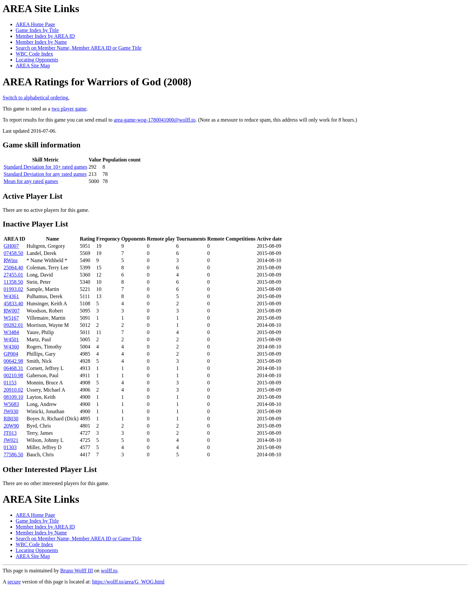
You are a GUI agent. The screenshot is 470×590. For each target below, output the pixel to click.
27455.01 (13, 275)
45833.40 (13, 303)
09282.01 (13, 325)
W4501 (11, 339)
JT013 (10, 433)
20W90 (11, 426)
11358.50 (13, 282)
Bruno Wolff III (76, 570)
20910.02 (13, 390)
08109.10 (13, 397)
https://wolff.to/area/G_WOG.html (128, 581)
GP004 (11, 354)
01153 (10, 382)
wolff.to (109, 570)
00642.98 (13, 361)
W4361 (11, 296)
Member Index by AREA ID (45, 36)
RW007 (12, 310)
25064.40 (13, 267)
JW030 (11, 411)
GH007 (11, 246)
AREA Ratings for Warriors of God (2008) (97, 82)
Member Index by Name (41, 42)
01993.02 (13, 289)
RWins (11, 260)
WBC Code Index (34, 54)
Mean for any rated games (31, 181)
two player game (69, 108)
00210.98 (13, 375)
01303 (10, 447)
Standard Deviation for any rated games (45, 174)
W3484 (11, 332)
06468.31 (13, 368)
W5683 (11, 404)
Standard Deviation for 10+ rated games (45, 167)
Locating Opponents (37, 59)
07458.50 (13, 253)
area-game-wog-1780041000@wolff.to (155, 120)
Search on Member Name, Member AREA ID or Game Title (79, 48)
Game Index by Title (37, 30)
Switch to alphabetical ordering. (36, 97)
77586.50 (13, 454)
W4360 (11, 346)
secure (14, 581)
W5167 (11, 318)
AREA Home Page (35, 24)
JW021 (11, 440)
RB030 (11, 418)
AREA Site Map (33, 65)
